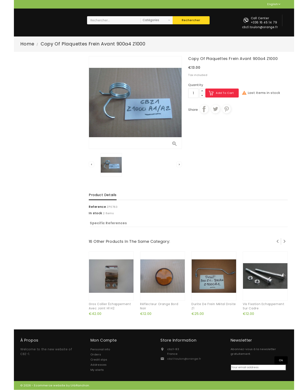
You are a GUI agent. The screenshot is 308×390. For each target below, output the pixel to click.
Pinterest (226, 109)
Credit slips (98, 360)
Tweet (215, 109)
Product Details (103, 195)
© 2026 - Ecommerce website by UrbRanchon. (55, 386)
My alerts (97, 370)
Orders (95, 355)
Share (204, 109)
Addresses (98, 365)
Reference (97, 207)
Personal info (100, 350)
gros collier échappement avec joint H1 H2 (110, 306)
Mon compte (103, 340)
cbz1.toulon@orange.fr (184, 359)
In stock (95, 213)
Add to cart (225, 93)
